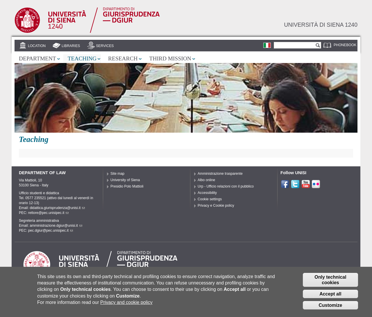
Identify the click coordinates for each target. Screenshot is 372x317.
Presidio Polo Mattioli (127, 186)
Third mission (170, 58)
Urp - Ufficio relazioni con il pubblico (226, 186)
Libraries (71, 46)
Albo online (206, 180)
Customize (330, 307)
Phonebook (345, 45)
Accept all (330, 296)
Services (105, 46)
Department (37, 58)
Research (123, 58)
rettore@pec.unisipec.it (48, 213)
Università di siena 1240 (320, 24)
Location (37, 46)
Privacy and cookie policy (126, 304)
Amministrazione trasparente (220, 174)
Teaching (82, 58)
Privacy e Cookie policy (216, 205)
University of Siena (125, 180)
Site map (117, 174)
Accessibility (207, 193)
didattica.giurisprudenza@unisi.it (57, 208)
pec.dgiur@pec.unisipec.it (50, 230)
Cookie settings (210, 199)
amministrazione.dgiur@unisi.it (56, 226)
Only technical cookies (330, 282)
